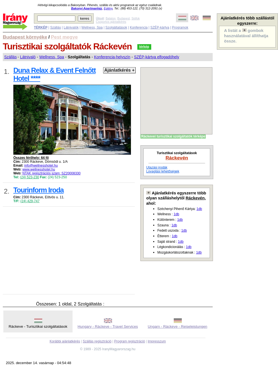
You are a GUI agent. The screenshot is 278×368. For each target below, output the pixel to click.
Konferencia (139, 27)
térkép (144, 47)
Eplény (108, 8)
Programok (180, 27)
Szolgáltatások (116, 27)
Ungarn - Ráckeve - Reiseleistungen (177, 326)
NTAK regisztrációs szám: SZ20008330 (51, 173)
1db (199, 209)
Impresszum (157, 341)
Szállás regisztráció (97, 341)
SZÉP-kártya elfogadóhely (156, 57)
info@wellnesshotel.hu (41, 165)
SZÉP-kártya (159, 27)
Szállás (55, 27)
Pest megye (64, 37)
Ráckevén (177, 158)
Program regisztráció (129, 341)
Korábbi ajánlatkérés (64, 341)
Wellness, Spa (92, 27)
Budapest (123, 18)
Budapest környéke (25, 37)
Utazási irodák (156, 167)
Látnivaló (28, 57)
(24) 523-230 (29, 177)
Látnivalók (71, 27)
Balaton (111, 18)
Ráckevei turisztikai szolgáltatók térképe (173, 136)
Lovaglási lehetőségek (162, 171)
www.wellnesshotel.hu (38, 169)
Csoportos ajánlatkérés (111, 21)
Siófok (135, 18)
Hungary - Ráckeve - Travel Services (108, 326)
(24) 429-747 (29, 201)
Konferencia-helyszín (112, 57)
